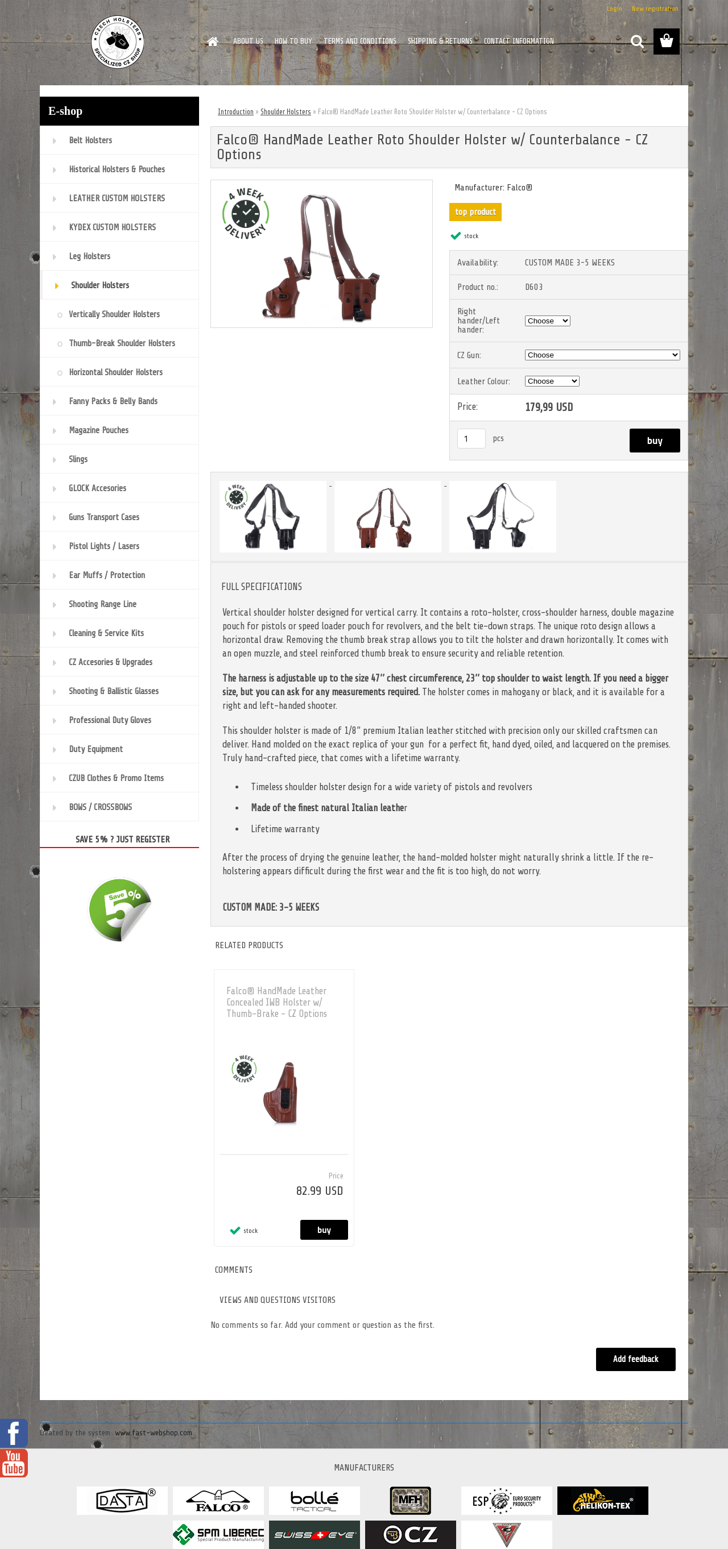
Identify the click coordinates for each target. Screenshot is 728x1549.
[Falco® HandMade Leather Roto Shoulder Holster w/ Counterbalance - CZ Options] (321, 185)
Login (614, 9)
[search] (637, 41)
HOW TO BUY (293, 41)
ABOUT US (248, 41)
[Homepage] (211, 41)
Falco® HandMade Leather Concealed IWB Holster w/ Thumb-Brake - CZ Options (276, 1002)
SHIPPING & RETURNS (440, 41)
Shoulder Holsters (285, 111)
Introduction (236, 111)
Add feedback (636, 1359)
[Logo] (118, 42)
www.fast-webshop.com (153, 1432)
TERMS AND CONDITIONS (360, 41)
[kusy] (471, 438)
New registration (655, 9)
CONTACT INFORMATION (519, 41)
